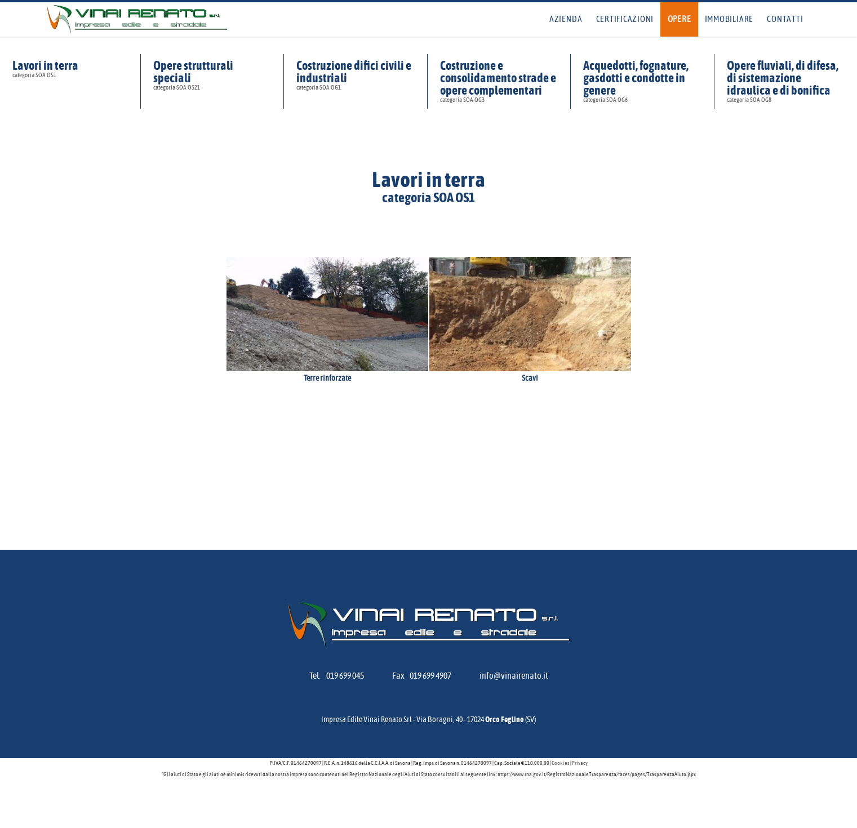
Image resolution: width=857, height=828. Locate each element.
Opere (679, 19)
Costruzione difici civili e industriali (355, 75)
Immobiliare (729, 19)
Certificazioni (625, 19)
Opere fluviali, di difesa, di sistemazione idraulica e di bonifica (786, 81)
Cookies (561, 763)
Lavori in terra (69, 69)
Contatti (785, 19)
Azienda (565, 19)
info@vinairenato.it (513, 675)
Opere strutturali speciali (212, 75)
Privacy (580, 763)
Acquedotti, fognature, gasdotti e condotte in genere (642, 81)
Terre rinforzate (327, 378)
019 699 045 (345, 675)
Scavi (530, 378)
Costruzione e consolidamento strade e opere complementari (499, 81)
